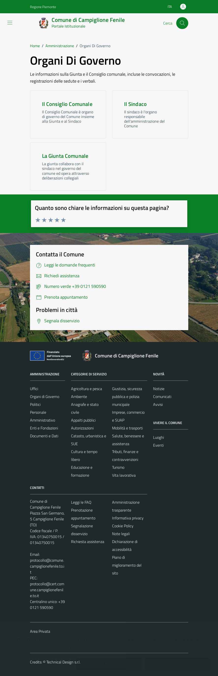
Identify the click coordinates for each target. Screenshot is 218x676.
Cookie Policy (122, 526)
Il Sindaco (135, 104)
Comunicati (162, 396)
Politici (35, 404)
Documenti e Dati (44, 436)
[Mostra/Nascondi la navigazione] (10, 23)
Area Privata (40, 631)
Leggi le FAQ (81, 502)
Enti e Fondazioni (44, 428)
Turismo (118, 467)
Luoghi (158, 437)
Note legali (121, 534)
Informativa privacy (128, 518)
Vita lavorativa (124, 475)
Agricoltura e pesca (86, 389)
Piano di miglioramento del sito (127, 565)
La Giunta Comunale (65, 156)
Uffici (34, 389)
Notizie (158, 389)
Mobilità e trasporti (127, 428)
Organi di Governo (44, 396)
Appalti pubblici (83, 420)
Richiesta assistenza (87, 541)
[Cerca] (182, 23)
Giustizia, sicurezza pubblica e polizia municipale (127, 396)
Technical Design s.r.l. (63, 662)
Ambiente (79, 396)
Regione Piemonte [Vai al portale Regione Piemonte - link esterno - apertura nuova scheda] (43, 6)
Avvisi (158, 404)
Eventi (158, 445)
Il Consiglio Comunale (67, 104)
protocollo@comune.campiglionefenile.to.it (47, 566)
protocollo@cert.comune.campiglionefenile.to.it (47, 590)
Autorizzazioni (82, 428)
